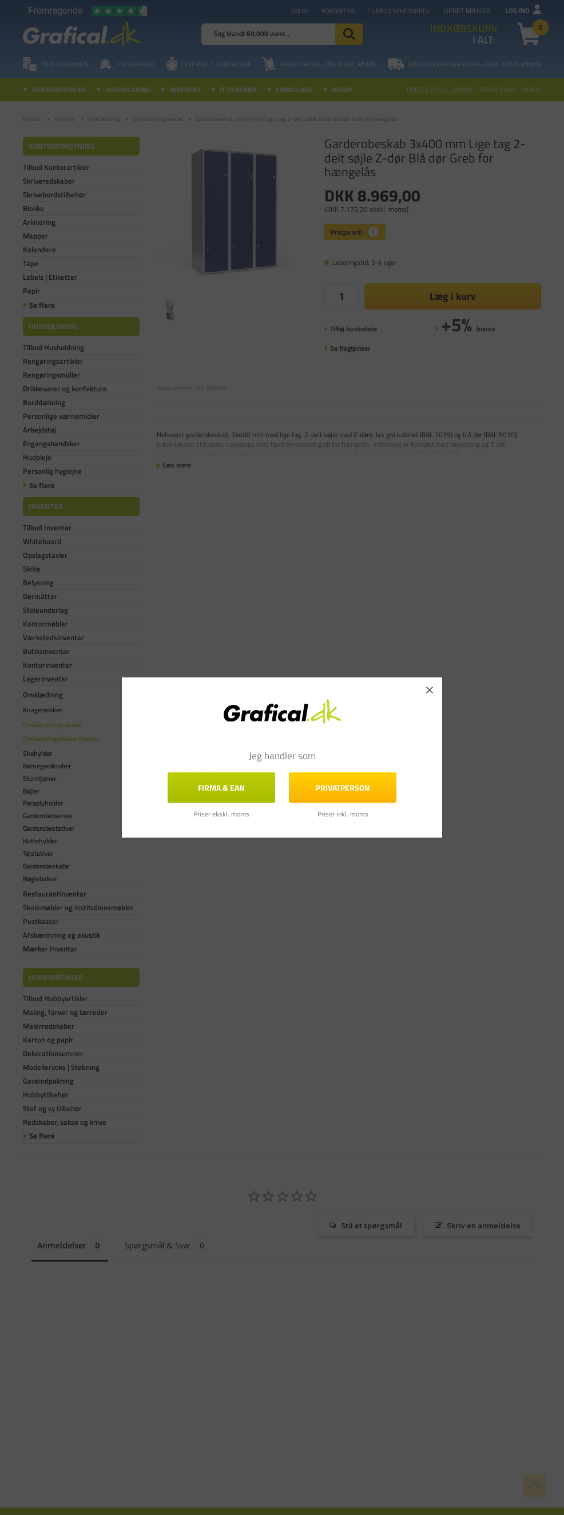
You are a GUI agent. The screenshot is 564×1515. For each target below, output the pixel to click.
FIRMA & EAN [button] (221, 788)
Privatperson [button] (343, 788)
